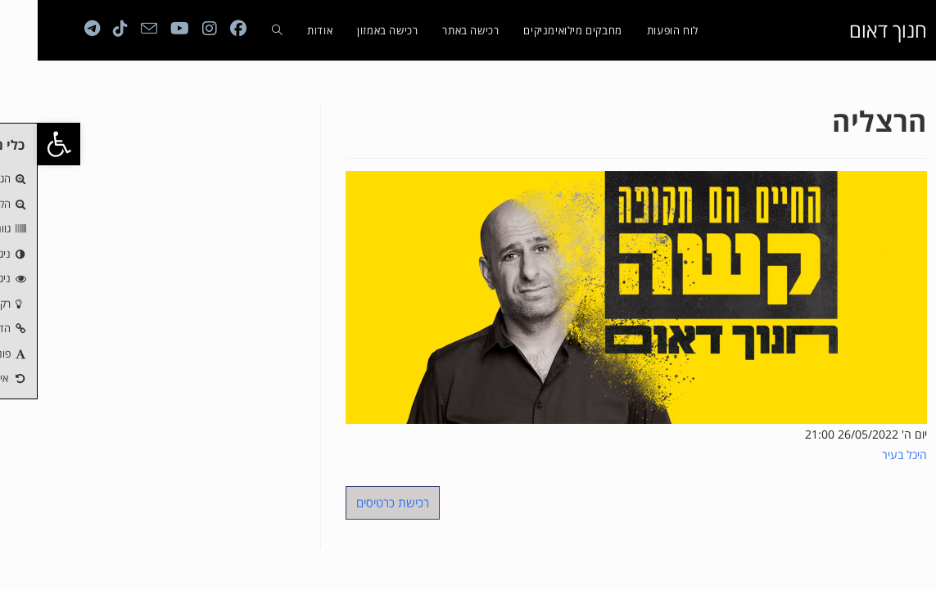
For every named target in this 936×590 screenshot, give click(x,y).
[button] (21, 144)
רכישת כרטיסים (355, 502)
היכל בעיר (866, 454)
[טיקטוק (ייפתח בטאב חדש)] (83, 28)
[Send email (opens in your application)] (111, 29)
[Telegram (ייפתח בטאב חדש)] (54, 28)
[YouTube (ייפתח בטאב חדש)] (142, 28)
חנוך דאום (850, 29)
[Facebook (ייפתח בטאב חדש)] (200, 28)
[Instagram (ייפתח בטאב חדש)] (172, 28)
